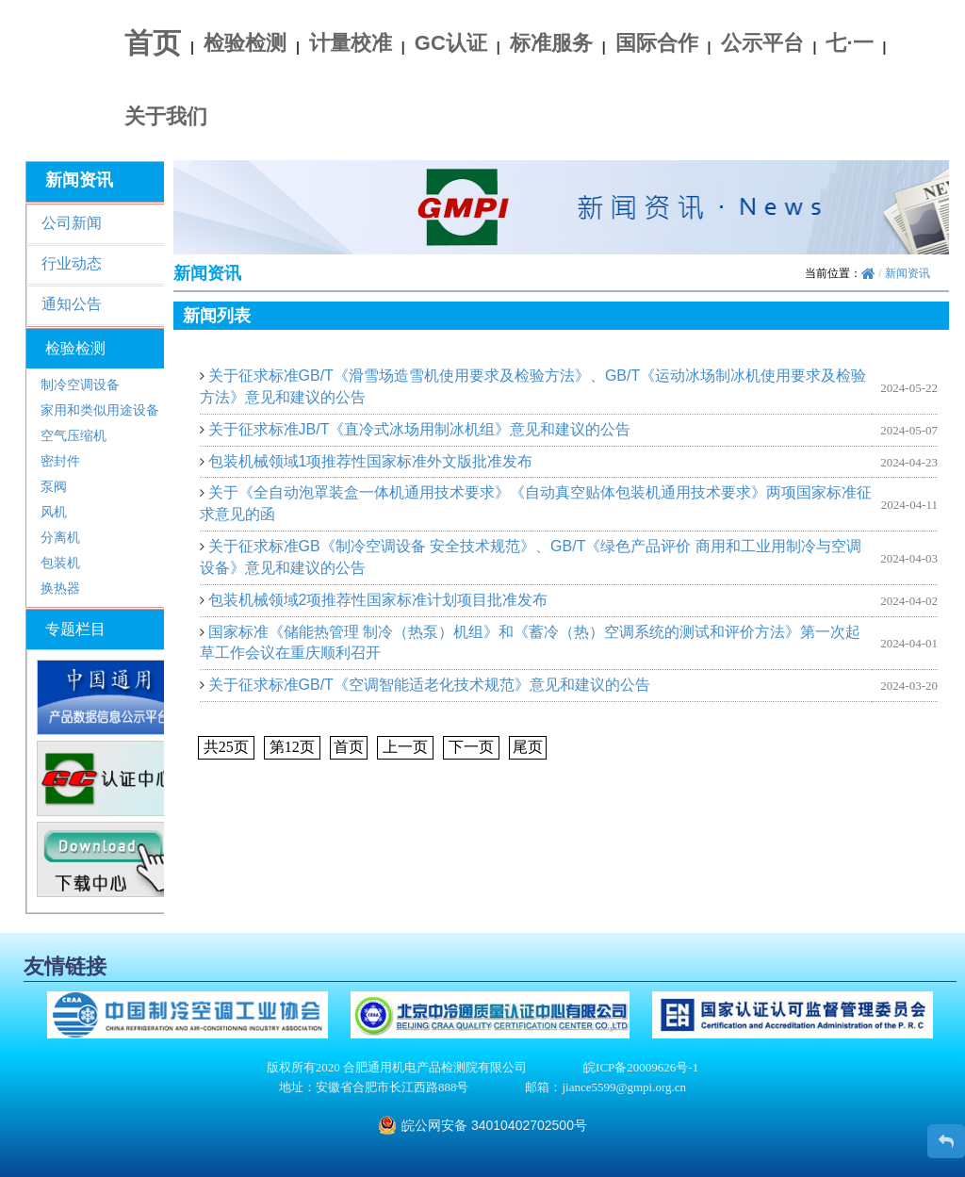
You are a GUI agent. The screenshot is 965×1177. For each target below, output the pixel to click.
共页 (226, 747)
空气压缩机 (73, 435)
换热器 (60, 588)
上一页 (405, 747)
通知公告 (71, 304)
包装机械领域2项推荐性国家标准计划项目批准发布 (378, 600)
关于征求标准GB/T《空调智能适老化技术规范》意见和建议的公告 (429, 685)
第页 (292, 747)
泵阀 (54, 486)
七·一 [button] (849, 43)
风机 (54, 511)
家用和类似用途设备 (100, 409)
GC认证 (451, 43)
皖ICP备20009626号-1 (640, 1067)
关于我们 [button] (165, 116)
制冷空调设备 (80, 384)
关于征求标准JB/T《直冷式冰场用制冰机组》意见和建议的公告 (419, 429)
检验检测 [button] (245, 43)
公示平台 (762, 43)
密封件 (60, 460)
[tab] (107, 348)
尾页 (528, 747)
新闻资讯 (907, 273)
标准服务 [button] (551, 43)
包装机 (60, 562)
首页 (152, 42)
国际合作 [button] (656, 43)
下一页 (471, 747)
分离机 (60, 537)
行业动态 (71, 263)
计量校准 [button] (350, 43)
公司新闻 (71, 223)
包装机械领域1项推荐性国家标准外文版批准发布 (370, 461)
